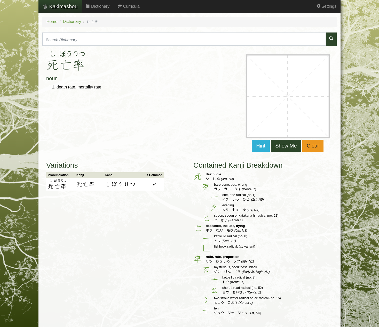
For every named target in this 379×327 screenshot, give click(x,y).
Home (52, 21)
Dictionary (98, 6)
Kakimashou (60, 6)
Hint (260, 146)
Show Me (286, 146)
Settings (326, 6)
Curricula (128, 6)
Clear (313, 146)
